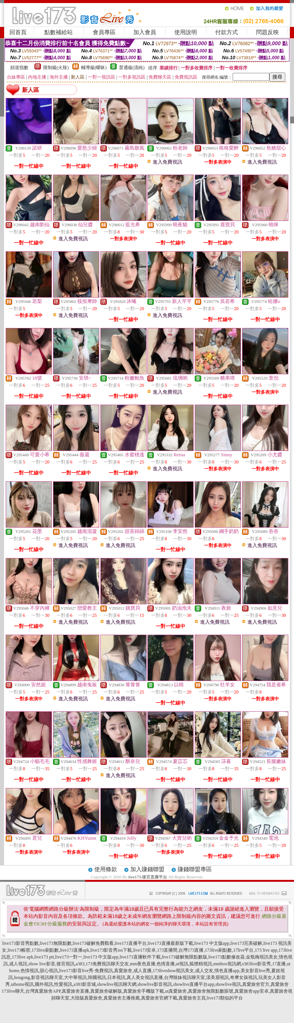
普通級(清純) (132, 67)
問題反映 (267, 32)
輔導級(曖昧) (94, 67)
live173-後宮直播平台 (147, 877)
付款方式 (226, 32)
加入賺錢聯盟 (147, 869)
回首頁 (18, 32)
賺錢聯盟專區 (195, 869)
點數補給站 (58, 32)
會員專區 (104, 32)
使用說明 (185, 32)
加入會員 (144, 32)
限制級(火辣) (56, 67)
